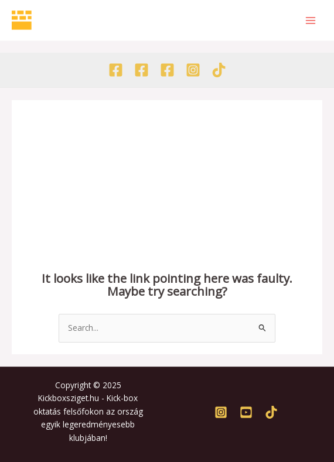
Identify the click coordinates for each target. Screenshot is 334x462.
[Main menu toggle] (311, 20)
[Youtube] (246, 412)
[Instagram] (193, 70)
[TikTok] (219, 70)
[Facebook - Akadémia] (141, 70)
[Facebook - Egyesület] (115, 70)
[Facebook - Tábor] (167, 70)
